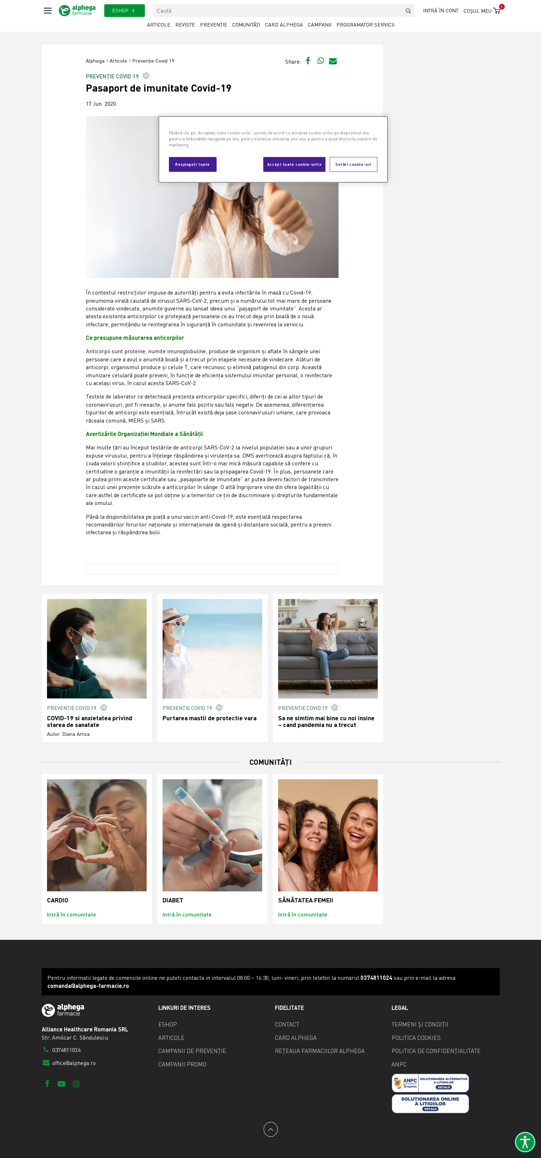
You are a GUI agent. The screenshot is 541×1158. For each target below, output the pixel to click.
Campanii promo (182, 1064)
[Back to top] (271, 1129)
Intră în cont (440, 10)
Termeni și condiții (420, 1024)
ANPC (399, 1064)
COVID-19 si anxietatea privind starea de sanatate (89, 721)
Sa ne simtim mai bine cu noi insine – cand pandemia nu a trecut (326, 721)
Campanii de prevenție (192, 1050)
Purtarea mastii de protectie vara (210, 718)
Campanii (319, 25)
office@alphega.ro (69, 1062)
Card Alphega (284, 25)
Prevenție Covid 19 (153, 61)
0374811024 (61, 1049)
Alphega (95, 61)
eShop (167, 1024)
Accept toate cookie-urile (294, 164)
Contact (287, 1024)
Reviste (185, 25)
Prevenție (213, 25)
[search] (408, 10)
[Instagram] (76, 1083)
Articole (158, 25)
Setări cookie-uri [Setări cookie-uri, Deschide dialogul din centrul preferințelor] (353, 164)
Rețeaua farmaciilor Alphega (320, 1050)
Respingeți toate (192, 164)
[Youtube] (61, 1083)
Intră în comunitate (71, 914)
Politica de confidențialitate (436, 1050)
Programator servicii (365, 25)
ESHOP (124, 10)
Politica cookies (416, 1037)
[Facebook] (47, 1083)
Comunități (246, 25)
